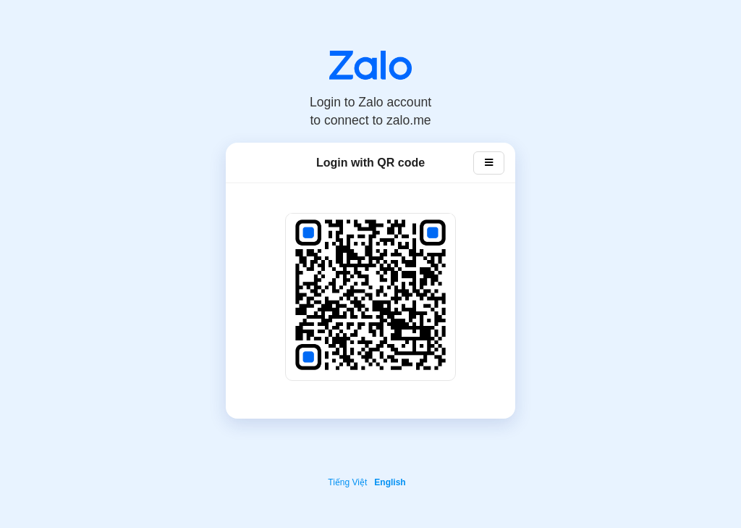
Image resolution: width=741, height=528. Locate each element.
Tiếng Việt (347, 482)
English (389, 482)
